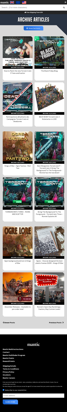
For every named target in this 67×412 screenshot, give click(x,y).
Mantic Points (8, 358)
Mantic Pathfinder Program (14, 355)
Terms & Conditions (11, 369)
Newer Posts (9, 322)
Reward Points (9, 361)
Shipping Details (9, 366)
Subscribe (10, 402)
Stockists (7, 375)
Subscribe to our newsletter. (15, 390)
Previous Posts (56, 322)
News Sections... (33, 28)
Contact (6, 352)
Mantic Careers (9, 378)
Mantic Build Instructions (13, 349)
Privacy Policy (8, 372)
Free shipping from (33, 12)
